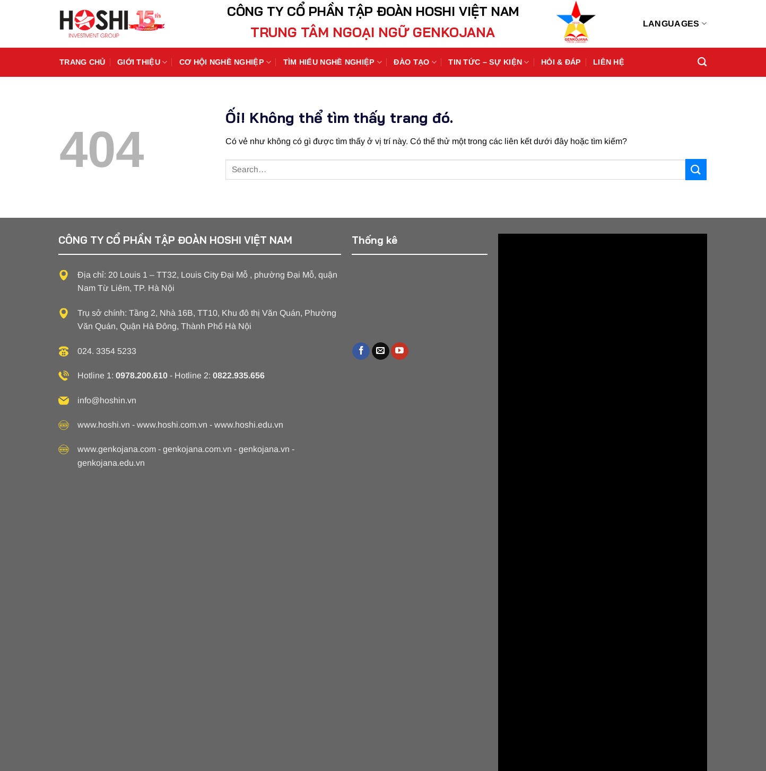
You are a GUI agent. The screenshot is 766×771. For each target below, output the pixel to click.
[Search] (702, 62)
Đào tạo (415, 62)
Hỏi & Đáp (561, 62)
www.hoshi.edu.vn (248, 424)
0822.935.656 (239, 375)
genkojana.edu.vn (111, 462)
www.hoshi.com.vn (172, 424)
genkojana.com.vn (197, 449)
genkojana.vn (264, 449)
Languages (675, 24)
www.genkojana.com (116, 449)
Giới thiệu (142, 62)
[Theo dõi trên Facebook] (361, 351)
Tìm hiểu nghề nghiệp (332, 62)
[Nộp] (696, 169)
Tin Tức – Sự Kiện (488, 62)
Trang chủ (82, 62)
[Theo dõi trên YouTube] (399, 351)
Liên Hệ (608, 62)
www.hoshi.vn (103, 424)
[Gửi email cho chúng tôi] (380, 351)
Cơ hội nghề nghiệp (225, 62)
